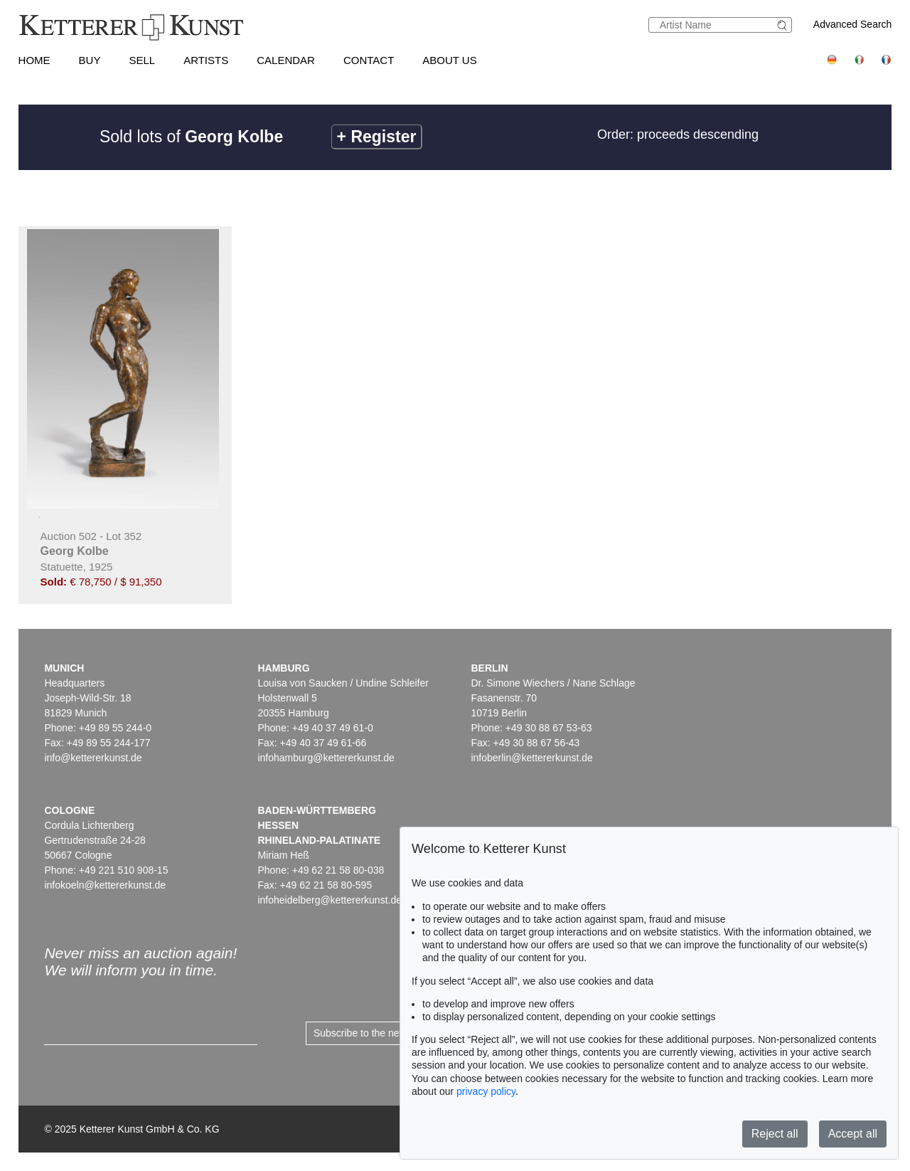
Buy (90, 60)
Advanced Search (852, 24)
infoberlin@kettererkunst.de (531, 757)
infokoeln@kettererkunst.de (105, 885)
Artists (205, 60)
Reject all (774, 1134)
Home (34, 60)
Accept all (852, 1134)
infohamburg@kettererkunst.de (325, 757)
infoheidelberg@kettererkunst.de (329, 900)
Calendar (286, 60)
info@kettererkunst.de (92, 757)
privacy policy (485, 1091)
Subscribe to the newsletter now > (389, 1033)
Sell (142, 60)
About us (449, 60)
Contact (368, 60)
